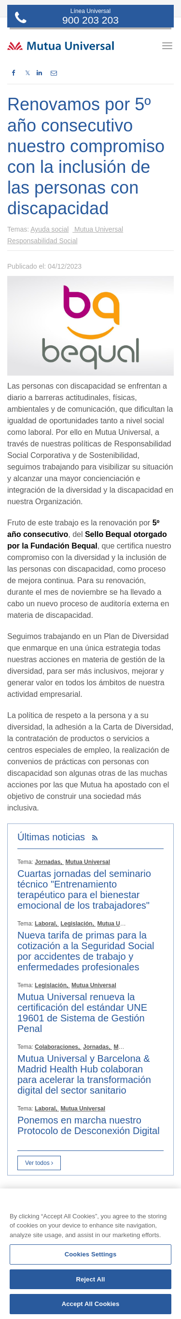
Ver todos (39, 1163)
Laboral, (47, 923)
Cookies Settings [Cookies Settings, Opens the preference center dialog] (91, 1254)
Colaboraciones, (58, 1047)
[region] (90, 1253)
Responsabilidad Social (42, 241)
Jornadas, (49, 862)
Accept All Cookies (91, 1303)
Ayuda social (49, 229)
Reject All (90, 1279)
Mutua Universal (97, 229)
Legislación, (78, 923)
